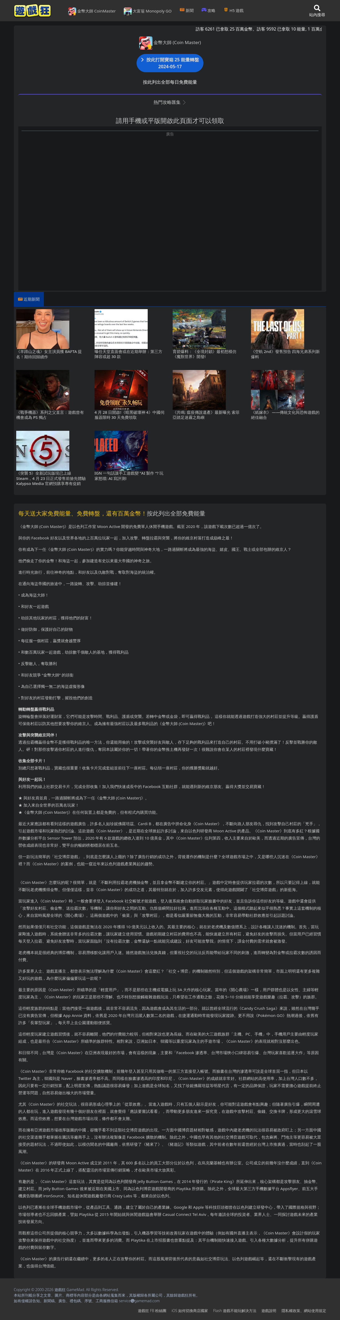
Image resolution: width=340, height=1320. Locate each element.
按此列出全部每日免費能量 (170, 82)
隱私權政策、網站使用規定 (304, 1310)
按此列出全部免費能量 (176, 513)
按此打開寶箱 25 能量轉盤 (170, 63)
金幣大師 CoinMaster (92, 11)
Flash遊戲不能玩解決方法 (234, 1310)
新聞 (187, 10)
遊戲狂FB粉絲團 (152, 1310)
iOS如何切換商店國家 (190, 1310)
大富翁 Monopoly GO (148, 11)
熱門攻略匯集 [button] (170, 102)
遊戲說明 (268, 1310)
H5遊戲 (233, 10)
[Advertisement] (170, 174)
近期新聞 (32, 299)
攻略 (209, 10)
